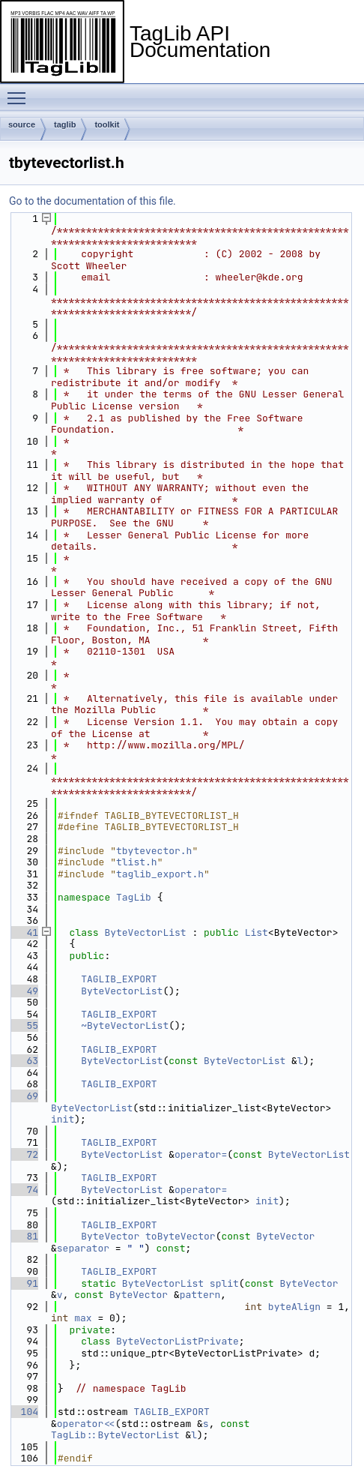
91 (23, 1283)
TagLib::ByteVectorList (115, 1435)
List (256, 932)
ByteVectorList (145, 932)
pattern (200, 1294)
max (82, 1318)
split (224, 1283)
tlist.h (136, 862)
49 (23, 991)
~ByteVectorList (125, 1025)
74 (23, 1189)
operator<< (86, 1423)
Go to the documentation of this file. (92, 201)
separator (83, 1248)
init (62, 1119)
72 (23, 1154)
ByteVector (110, 1236)
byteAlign (294, 1306)
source (21, 124)
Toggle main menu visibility (20, 92)
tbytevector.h (154, 850)
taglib (65, 124)
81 (23, 1236)
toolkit (106, 124)
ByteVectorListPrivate (177, 1341)
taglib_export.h (160, 874)
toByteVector (180, 1236)
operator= (201, 1154)
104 (23, 1411)
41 (23, 932)
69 (23, 1096)
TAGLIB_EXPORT (119, 979)
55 (23, 1025)
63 (23, 1060)
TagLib (133, 897)
